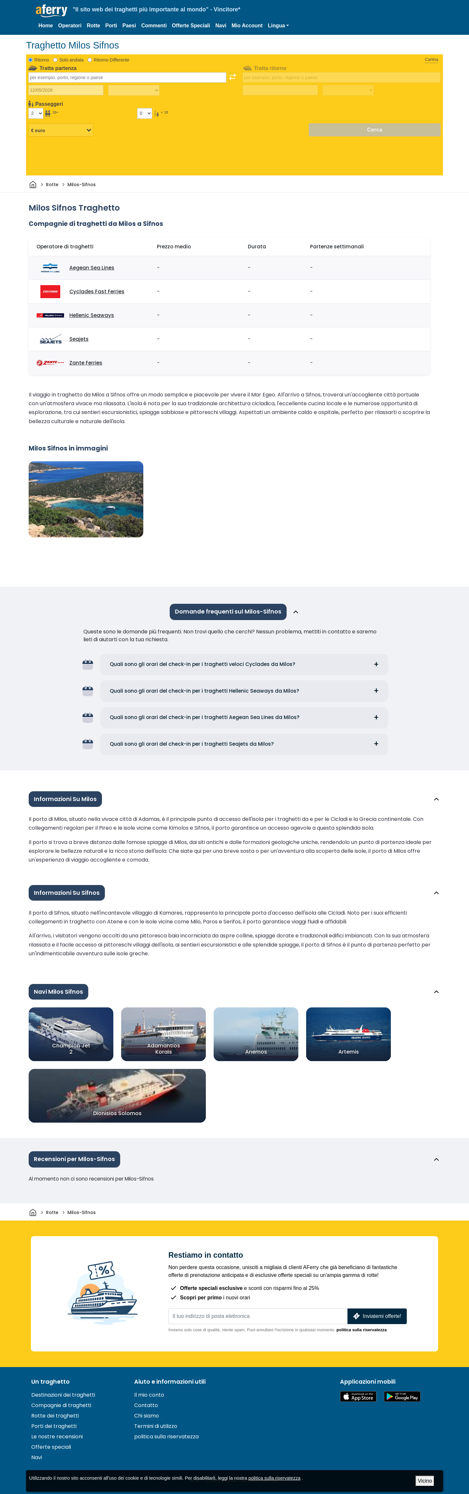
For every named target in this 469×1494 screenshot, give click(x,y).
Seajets (79, 339)
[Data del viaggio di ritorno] (280, 90)
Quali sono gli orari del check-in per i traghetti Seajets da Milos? (192, 743)
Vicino (425, 1481)
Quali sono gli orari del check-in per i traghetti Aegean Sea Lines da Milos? (205, 717)
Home (45, 25)
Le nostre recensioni (57, 1436)
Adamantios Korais (163, 1049)
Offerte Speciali (191, 25)
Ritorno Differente (111, 59)
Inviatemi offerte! (376, 1316)
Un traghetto (50, 1382)
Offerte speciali (51, 1447)
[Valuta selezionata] (61, 130)
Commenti (154, 25)
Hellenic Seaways (91, 315)
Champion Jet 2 (71, 1049)
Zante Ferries (85, 362)
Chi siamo (146, 1415)
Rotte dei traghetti (55, 1415)
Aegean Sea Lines (91, 267)
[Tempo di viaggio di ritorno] (348, 90)
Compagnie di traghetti (61, 1405)
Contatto (146, 1405)
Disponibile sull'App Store (358, 1396)
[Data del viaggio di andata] (66, 90)
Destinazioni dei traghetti (63, 1395)
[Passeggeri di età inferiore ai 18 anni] (144, 113)
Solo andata (71, 59)
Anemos (256, 1052)
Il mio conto (149, 1395)
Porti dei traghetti (54, 1426)
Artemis (348, 1052)
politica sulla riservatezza (361, 1329)
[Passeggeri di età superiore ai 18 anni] (35, 113)
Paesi (129, 25)
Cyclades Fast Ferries (96, 291)
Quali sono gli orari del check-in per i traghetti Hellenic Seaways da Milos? (204, 690)
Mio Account (247, 25)
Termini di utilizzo (155, 1426)
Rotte (93, 25)
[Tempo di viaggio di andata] (134, 90)
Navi (220, 25)
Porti (111, 25)
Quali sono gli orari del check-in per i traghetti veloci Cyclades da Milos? (202, 664)
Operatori (69, 25)
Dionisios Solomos (117, 1113)
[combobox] (127, 77)
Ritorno (42, 59)
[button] (278, 25)
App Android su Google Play (402, 1396)
